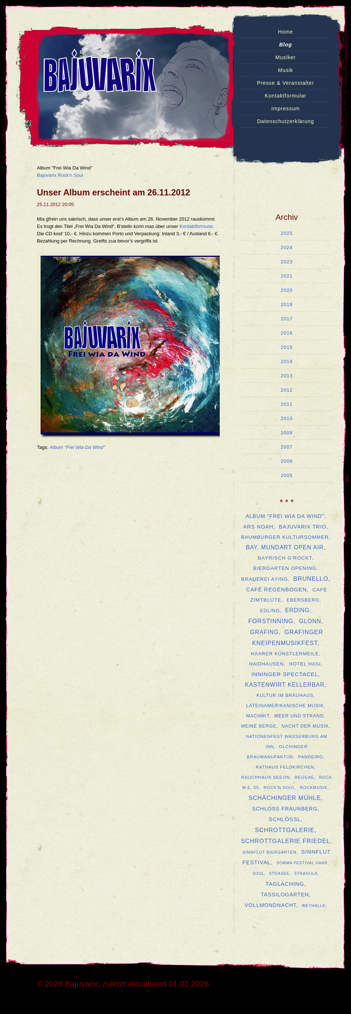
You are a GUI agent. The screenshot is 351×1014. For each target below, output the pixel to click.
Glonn (310, 621)
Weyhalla (313, 906)
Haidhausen (266, 664)
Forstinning (270, 621)
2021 (287, 276)
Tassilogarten (285, 894)
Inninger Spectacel (284, 674)
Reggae (304, 777)
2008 (287, 432)
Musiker (285, 57)
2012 (287, 390)
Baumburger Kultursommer (285, 537)
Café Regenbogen (276, 589)
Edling (270, 610)
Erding (297, 610)
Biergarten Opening (285, 568)
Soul (258, 874)
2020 (287, 290)
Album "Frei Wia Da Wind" (77, 447)
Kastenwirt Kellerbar (285, 685)
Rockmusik (314, 787)
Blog (285, 44)
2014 (287, 361)
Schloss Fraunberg (284, 809)
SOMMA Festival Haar (302, 863)
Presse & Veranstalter (285, 83)
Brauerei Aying (264, 579)
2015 (287, 347)
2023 (287, 261)
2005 (287, 475)
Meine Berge (258, 726)
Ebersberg (303, 600)
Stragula (305, 874)
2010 (287, 418)
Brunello (310, 578)
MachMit (257, 715)
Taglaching (284, 884)
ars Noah (258, 527)
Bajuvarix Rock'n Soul (60, 175)
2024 (287, 247)
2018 (287, 304)
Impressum (285, 108)
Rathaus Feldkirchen (285, 767)
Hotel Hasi (305, 664)
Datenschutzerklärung (285, 121)
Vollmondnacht (270, 905)
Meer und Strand (299, 715)
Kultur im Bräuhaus (284, 695)
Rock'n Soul (279, 787)
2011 (287, 404)
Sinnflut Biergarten (269, 852)
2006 (287, 461)
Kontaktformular (285, 96)
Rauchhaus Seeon (265, 777)
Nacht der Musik (305, 726)
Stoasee (279, 874)
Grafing (264, 632)
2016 (287, 333)
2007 (287, 447)
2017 (287, 318)
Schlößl (285, 819)
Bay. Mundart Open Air (285, 547)
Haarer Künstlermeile (285, 653)
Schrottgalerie (284, 830)
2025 (287, 233)
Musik (285, 70)
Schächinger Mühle (285, 797)
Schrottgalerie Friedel (285, 841)
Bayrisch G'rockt (285, 558)
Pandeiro (310, 756)
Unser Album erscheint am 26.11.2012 (113, 192)
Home (285, 32)
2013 (287, 375)
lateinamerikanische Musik (285, 705)
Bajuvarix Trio (303, 527)
